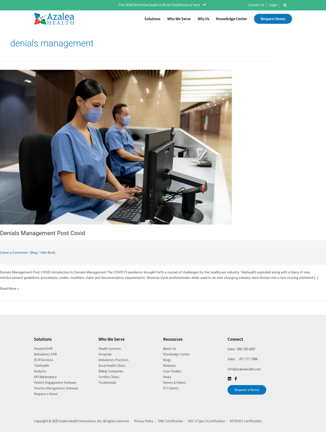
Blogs (167, 360)
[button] (285, 5)
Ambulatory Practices (113, 360)
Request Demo (273, 18)
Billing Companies (110, 371)
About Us (169, 348)
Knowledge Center (231, 18)
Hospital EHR (43, 348)
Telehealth (41, 365)
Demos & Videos (174, 382)
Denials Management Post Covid (42, 233)
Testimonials (107, 382)
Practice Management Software (56, 388)
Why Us (203, 18)
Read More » (9, 288)
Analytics (40, 371)
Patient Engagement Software (55, 382)
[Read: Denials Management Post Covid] (116, 147)
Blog (33, 253)
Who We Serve (179, 18)
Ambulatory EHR (45, 354)
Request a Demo (46, 394)
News (167, 377)
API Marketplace (45, 377)
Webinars (169, 365)
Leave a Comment (13, 253)
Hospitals (105, 354)
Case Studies (172, 371)
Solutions (152, 18)
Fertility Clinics (108, 377)
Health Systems (109, 348)
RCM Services (43, 360)
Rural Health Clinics (112, 365)
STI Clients (170, 388)
